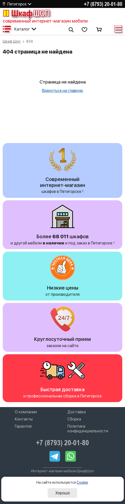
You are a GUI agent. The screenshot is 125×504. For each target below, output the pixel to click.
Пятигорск (17, 4)
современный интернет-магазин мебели (45, 21)
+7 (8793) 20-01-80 (103, 4)
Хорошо (62, 493)
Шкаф (26, 13)
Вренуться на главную (62, 90)
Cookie (82, 482)
